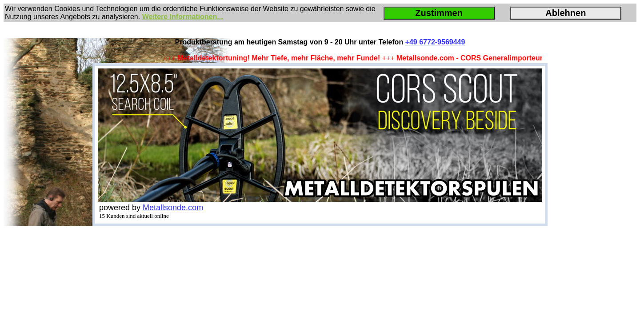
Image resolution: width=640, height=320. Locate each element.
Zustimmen (439, 13)
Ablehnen (565, 13)
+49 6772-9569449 (435, 42)
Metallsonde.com (173, 207)
